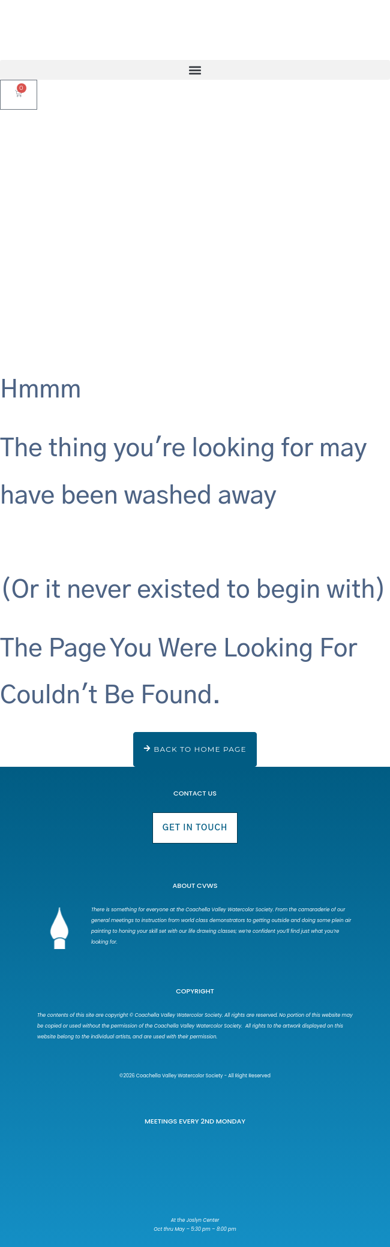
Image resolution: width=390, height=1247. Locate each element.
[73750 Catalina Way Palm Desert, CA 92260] (195, 1174)
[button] (195, 70)
